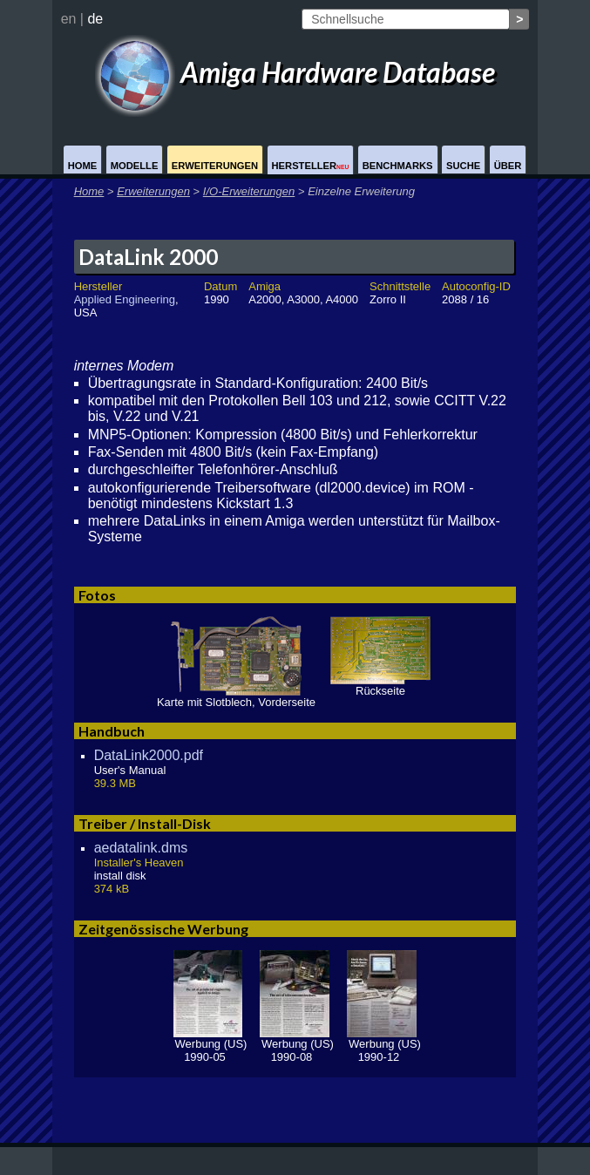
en (69, 18)
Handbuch (111, 731)
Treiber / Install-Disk (144, 823)
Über (508, 165)
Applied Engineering (124, 299)
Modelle (135, 165)
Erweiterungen (215, 165)
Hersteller (310, 165)
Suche (463, 165)
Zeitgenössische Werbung (163, 928)
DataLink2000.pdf (148, 755)
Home (83, 165)
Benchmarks (398, 165)
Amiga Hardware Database (295, 72)
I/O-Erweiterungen (249, 191)
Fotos (97, 595)
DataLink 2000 (148, 256)
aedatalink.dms (141, 847)
